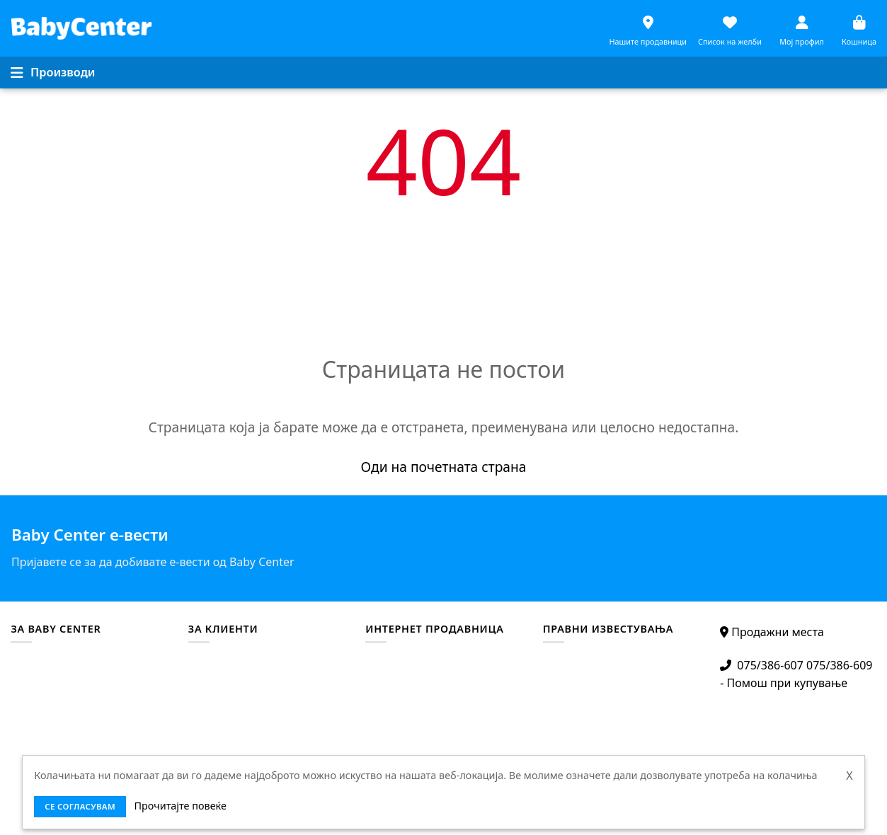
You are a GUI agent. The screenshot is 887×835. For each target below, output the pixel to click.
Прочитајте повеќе (181, 805)
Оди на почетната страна (444, 466)
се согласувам (80, 806)
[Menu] (53, 72)
